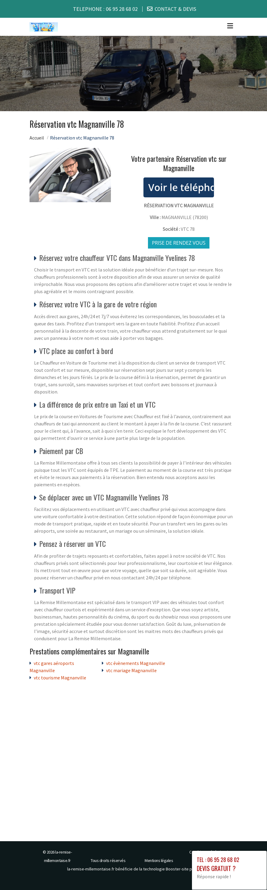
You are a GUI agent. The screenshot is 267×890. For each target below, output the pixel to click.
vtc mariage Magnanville (131, 670)
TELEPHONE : (105, 8)
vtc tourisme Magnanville (60, 677)
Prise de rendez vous (179, 242)
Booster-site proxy (183, 868)
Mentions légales (159, 860)
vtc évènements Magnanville (135, 663)
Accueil (37, 137)
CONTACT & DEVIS (175, 8)
